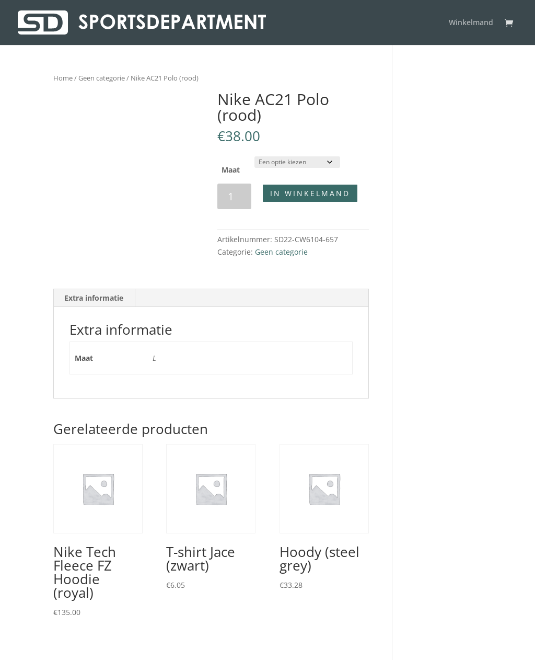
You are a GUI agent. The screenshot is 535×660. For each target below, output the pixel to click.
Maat (231, 170)
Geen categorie (101, 78)
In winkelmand (310, 193)
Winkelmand (471, 23)
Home (63, 78)
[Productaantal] (234, 196)
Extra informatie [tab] (93, 298)
